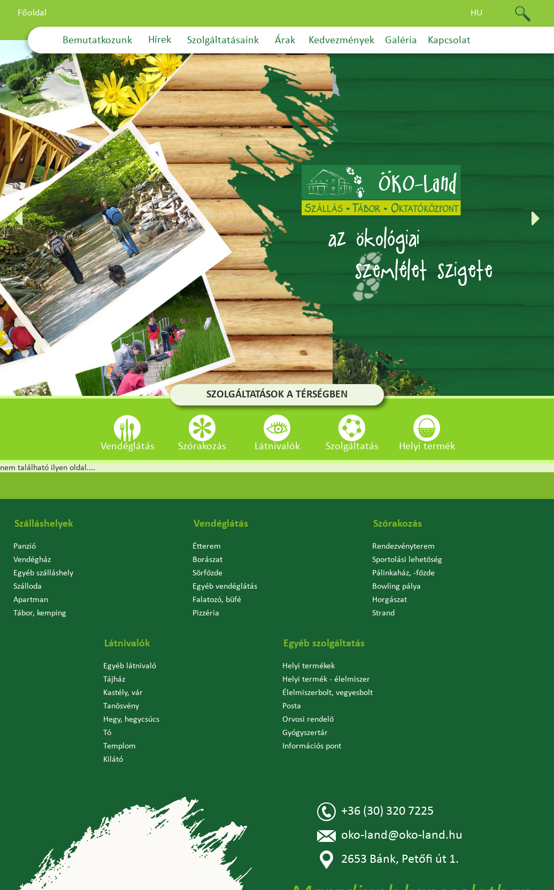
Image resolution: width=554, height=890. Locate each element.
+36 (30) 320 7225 (375, 811)
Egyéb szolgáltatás (324, 643)
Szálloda (27, 586)
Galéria (401, 40)
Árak (285, 40)
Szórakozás (397, 524)
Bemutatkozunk (97, 40)
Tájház (114, 679)
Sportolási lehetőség (407, 560)
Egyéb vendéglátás (225, 586)
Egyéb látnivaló (129, 666)
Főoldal (32, 13)
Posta (291, 706)
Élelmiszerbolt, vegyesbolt (327, 693)
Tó (107, 733)
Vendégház (32, 560)
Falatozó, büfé (217, 600)
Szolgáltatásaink (223, 40)
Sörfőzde (207, 573)
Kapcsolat (449, 40)
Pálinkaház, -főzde (403, 573)
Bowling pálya (396, 586)
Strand (383, 613)
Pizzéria (206, 613)
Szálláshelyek (43, 524)
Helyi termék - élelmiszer (326, 679)
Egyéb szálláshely (43, 573)
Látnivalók (127, 643)
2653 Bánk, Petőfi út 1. (388, 859)
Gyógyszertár (305, 733)
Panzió (24, 546)
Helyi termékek (308, 666)
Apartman (30, 600)
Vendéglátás (221, 524)
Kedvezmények (341, 40)
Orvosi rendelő (308, 719)
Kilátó (113, 759)
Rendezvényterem (403, 546)
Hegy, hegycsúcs (131, 719)
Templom (119, 746)
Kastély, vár (123, 693)
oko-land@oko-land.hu (390, 835)
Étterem (207, 546)
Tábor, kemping (39, 613)
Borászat (207, 560)
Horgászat (389, 600)
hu (477, 13)
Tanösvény (121, 706)
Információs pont (311, 746)
